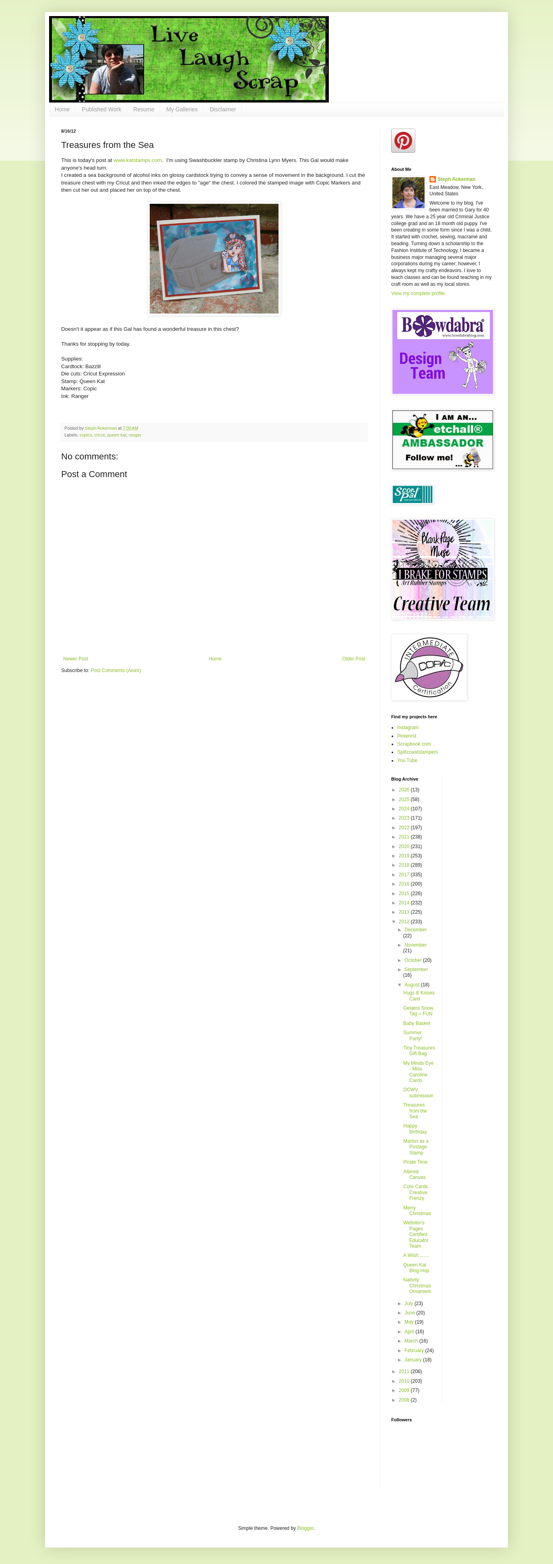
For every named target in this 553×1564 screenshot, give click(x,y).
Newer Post (75, 659)
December (415, 930)
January (413, 1360)
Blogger (305, 1528)
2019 (405, 856)
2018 (405, 865)
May (409, 1322)
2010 (405, 1381)
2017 (405, 874)
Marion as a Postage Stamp (416, 1147)
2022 (405, 827)
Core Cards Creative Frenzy (415, 1192)
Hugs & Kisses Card (419, 995)
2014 (405, 903)
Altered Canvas (414, 1174)
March (411, 1341)
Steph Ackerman (456, 179)
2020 (405, 846)
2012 (405, 921)
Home (62, 109)
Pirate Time (415, 1162)
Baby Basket (416, 1023)
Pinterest (406, 736)
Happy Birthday (415, 1128)
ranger (135, 435)
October (413, 960)
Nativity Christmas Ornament (417, 1285)
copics (86, 435)
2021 (405, 837)
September (416, 969)
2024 (405, 809)
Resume (143, 109)
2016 (405, 884)
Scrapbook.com (414, 744)
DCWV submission (418, 1092)
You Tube (407, 760)
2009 (405, 1390)
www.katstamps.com (137, 160)
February (414, 1350)
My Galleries (182, 109)
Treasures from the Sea (415, 1110)
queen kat (116, 435)
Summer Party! (412, 1035)
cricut (99, 435)
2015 (405, 893)
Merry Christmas (417, 1210)
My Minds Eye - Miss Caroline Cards (418, 1071)
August (412, 985)
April (409, 1331)
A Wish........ (416, 1255)
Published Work (101, 109)
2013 (405, 912)
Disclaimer (223, 109)
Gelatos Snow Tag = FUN (418, 1011)
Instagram (408, 727)
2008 (405, 1400)
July (409, 1303)
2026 (405, 790)
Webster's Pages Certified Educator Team (416, 1234)
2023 (405, 818)
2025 (405, 799)
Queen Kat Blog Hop (416, 1267)
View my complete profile (418, 293)
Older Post (353, 659)
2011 (405, 1371)
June (410, 1313)
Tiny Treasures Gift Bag (419, 1050)
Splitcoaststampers (417, 752)
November (415, 945)
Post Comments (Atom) (116, 670)
